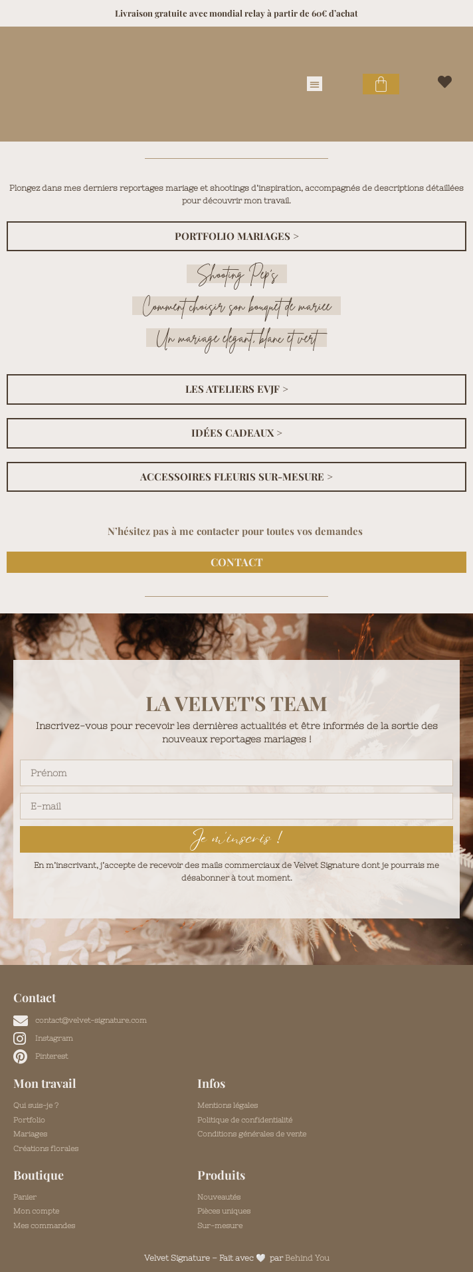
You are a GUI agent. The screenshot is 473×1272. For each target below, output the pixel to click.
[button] (314, 84)
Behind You (307, 1258)
